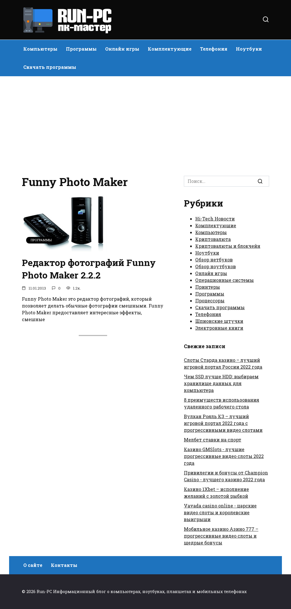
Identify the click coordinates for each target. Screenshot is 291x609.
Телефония (213, 49)
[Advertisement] (145, 124)
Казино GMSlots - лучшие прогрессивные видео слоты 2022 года (224, 456)
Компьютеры (40, 49)
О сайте (32, 565)
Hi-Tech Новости (215, 219)
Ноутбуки (249, 49)
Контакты (64, 565)
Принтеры (207, 287)
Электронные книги (219, 328)
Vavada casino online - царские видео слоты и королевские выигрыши (220, 512)
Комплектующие (170, 49)
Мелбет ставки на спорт (212, 440)
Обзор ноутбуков (215, 266)
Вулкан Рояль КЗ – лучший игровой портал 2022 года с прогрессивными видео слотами (223, 423)
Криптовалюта (213, 239)
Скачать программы (49, 67)
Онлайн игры (122, 49)
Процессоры (210, 301)
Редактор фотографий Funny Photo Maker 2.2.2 (89, 268)
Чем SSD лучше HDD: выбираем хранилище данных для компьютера (221, 383)
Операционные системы (224, 280)
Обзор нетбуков (214, 260)
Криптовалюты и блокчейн (227, 246)
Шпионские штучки (219, 321)
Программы (81, 49)
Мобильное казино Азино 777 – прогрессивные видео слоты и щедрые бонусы (221, 536)
